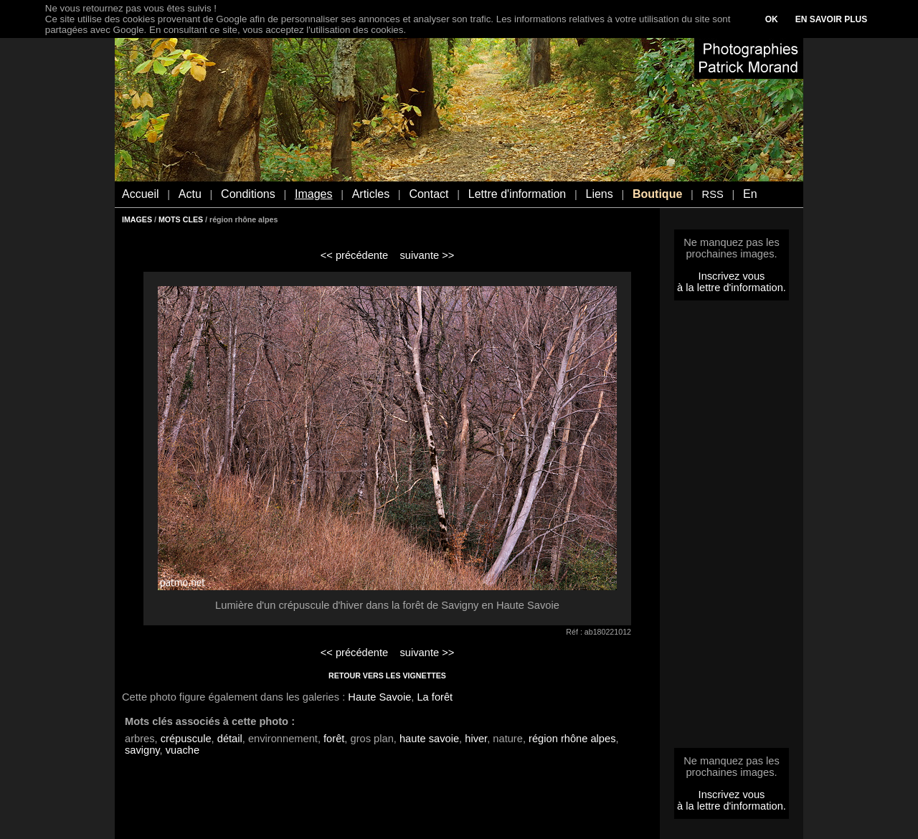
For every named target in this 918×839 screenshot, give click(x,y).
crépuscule (186, 738)
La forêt (435, 697)
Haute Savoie (379, 697)
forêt (333, 738)
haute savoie (429, 738)
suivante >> (427, 255)
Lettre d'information (517, 194)
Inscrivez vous (732, 276)
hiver (476, 738)
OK (771, 19)
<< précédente (355, 255)
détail (229, 738)
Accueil (140, 194)
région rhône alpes (572, 738)
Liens (598, 194)
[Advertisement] (731, 528)
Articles (370, 194)
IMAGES (137, 219)
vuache (182, 750)
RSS (713, 194)
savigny (142, 750)
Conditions (248, 194)
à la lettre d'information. (731, 287)
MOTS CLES (180, 219)
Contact (428, 194)
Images (313, 194)
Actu (190, 194)
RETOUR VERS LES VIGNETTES (387, 675)
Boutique (657, 194)
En (750, 194)
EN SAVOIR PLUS (831, 19)
